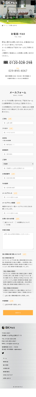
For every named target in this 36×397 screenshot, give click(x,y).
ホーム (5, 361)
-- (20, 62)
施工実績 (5, 368)
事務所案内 (6, 374)
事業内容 (5, 364)
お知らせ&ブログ (8, 378)
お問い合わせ (7, 381)
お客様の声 (6, 371)
